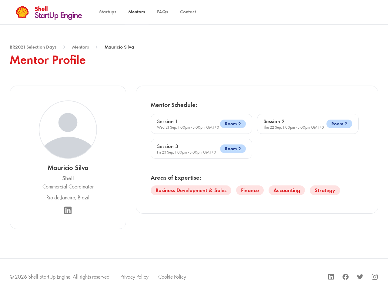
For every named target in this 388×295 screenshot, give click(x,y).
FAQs (162, 12)
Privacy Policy (134, 276)
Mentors (136, 12)
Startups (107, 12)
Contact (188, 12)
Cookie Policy (172, 276)
